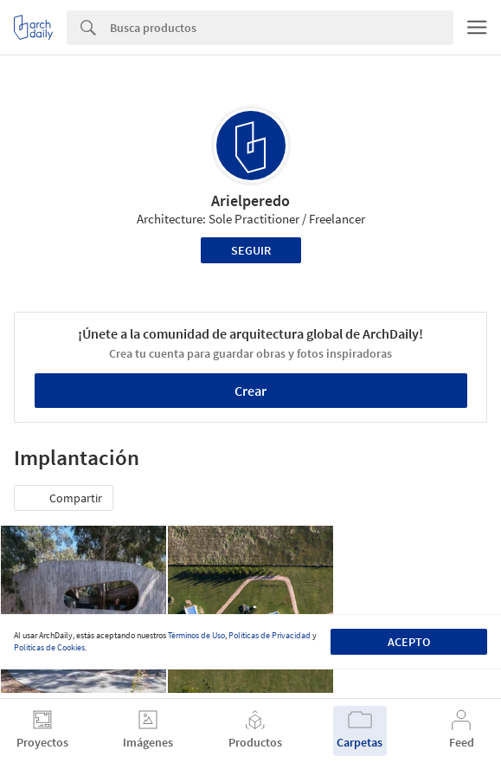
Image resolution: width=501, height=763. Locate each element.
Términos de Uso (196, 635)
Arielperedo (250, 200)
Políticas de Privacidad (269, 635)
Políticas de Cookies (49, 647)
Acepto (409, 642)
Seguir (251, 250)
